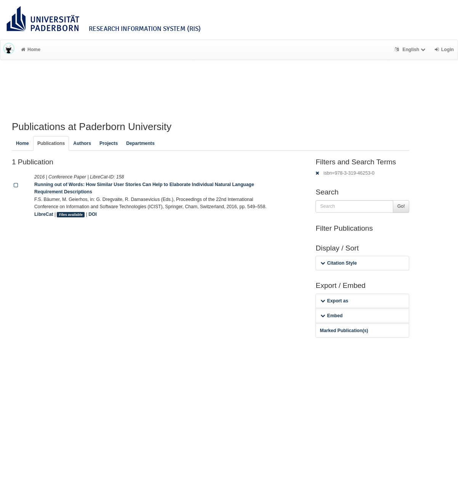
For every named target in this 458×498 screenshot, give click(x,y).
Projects (108, 143)
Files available (71, 215)
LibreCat (43, 214)
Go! (401, 206)
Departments (140, 143)
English (411, 49)
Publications (51, 143)
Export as (334, 301)
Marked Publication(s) (344, 330)
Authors (82, 143)
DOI (92, 214)
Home (30, 49)
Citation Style (338, 263)
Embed (331, 315)
